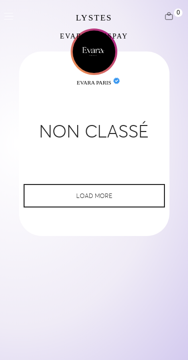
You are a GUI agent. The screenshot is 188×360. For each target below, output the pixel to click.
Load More (94, 196)
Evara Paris (94, 83)
